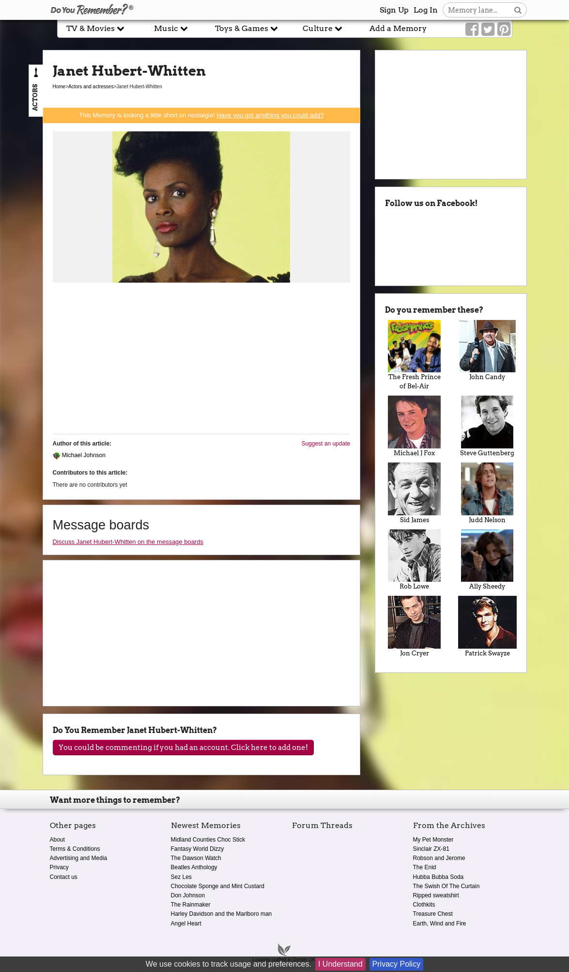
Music (171, 28)
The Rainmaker (191, 904)
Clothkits (424, 904)
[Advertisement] (202, 359)
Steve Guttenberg (487, 426)
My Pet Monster (433, 839)
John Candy (487, 350)
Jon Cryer (414, 626)
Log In (426, 10)
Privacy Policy (396, 964)
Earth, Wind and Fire (439, 923)
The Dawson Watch (196, 858)
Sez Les (181, 877)
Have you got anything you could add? (269, 115)
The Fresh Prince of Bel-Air (414, 355)
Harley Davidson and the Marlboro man (221, 913)
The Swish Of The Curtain (446, 886)
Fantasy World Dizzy (197, 848)
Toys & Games (246, 28)
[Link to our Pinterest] (503, 29)
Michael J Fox (414, 426)
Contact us (63, 877)
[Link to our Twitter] (487, 29)
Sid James (414, 493)
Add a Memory (398, 28)
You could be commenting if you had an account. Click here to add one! (183, 747)
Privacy (59, 867)
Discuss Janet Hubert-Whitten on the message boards (128, 541)
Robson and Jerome (439, 858)
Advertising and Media (79, 858)
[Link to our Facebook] (471, 29)
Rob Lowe (414, 559)
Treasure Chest (433, 913)
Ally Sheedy (487, 559)
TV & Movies (95, 28)
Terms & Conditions (75, 848)
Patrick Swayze (487, 626)
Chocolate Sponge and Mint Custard (217, 886)
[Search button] (518, 10)
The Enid (424, 867)
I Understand (340, 964)
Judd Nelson (487, 493)
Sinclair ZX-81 (431, 848)
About (57, 839)
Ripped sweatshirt (436, 895)
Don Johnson (188, 895)
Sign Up (394, 10)
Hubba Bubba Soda (438, 877)
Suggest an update (325, 443)
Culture (322, 28)
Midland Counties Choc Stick (208, 839)
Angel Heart (186, 923)
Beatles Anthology (194, 867)
